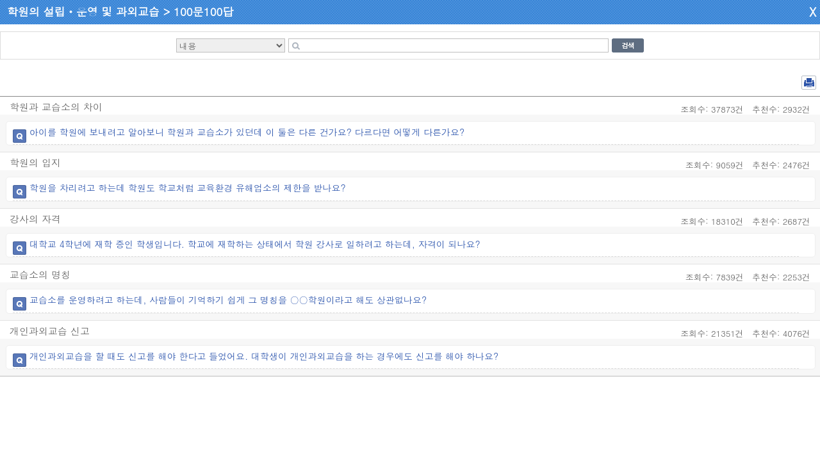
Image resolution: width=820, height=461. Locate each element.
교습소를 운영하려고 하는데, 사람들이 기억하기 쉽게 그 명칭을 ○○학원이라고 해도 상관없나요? (228, 299)
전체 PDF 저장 (808, 83)
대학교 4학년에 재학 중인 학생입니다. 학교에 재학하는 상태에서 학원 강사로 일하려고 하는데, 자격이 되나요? (254, 244)
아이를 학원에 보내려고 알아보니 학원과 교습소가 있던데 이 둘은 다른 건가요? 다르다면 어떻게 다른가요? (246, 131)
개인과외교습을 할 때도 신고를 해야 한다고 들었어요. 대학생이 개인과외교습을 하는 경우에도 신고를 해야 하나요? (263, 356)
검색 (628, 45)
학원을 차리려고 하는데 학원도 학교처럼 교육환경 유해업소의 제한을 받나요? (187, 187)
